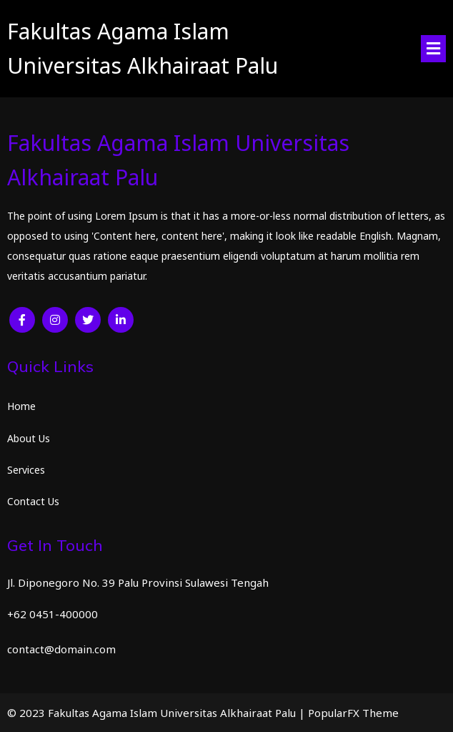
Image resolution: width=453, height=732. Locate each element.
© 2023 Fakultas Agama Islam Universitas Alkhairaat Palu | (157, 713)
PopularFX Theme (353, 713)
